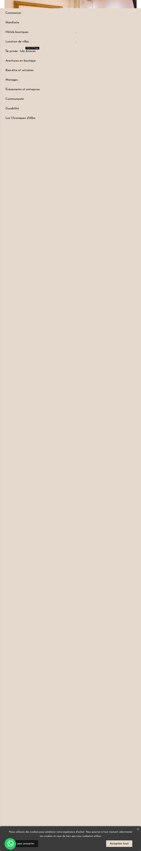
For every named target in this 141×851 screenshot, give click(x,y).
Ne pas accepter (23, 843)
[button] (52, 186)
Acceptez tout (119, 843)
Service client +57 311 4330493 (78, 171)
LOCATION (51, 170)
